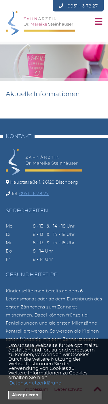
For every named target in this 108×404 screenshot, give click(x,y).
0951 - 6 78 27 (78, 5)
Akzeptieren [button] (25, 395)
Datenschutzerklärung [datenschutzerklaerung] (35, 383)
